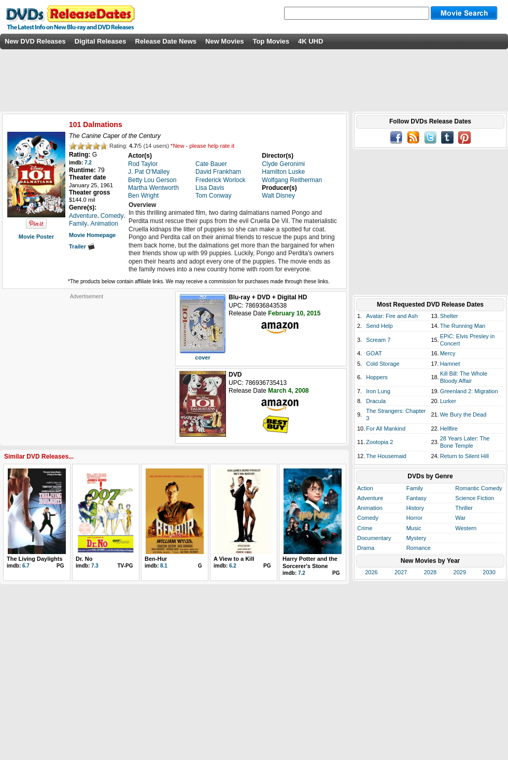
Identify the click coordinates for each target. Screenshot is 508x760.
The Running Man (462, 326)
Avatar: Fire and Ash (391, 316)
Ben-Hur (156, 559)
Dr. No (84, 559)
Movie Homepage (92, 235)
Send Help (379, 326)
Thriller (464, 508)
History (415, 508)
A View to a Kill (234, 559)
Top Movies (270, 41)
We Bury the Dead (463, 414)
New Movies (224, 41)
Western (465, 528)
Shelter (449, 316)
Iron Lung (378, 391)
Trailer (82, 246)
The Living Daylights (35, 559)
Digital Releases (100, 41)
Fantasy (416, 498)
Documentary (374, 538)
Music (413, 528)
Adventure (370, 498)
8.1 (163, 566)
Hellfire (449, 428)
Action (365, 488)
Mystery (416, 538)
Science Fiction (474, 498)
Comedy (367, 518)
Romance (418, 548)
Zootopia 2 (379, 442)
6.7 (26, 566)
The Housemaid (386, 456)
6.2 (232, 566)
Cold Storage (382, 364)
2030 (489, 572)
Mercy (448, 353)
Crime (364, 528)
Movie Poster (36, 236)
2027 (400, 572)
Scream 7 (378, 340)
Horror (414, 518)
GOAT (374, 353)
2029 (460, 572)
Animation (370, 508)
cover (202, 357)
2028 (430, 572)
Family (414, 488)
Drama (365, 548)
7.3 (94, 566)
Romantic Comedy (478, 488)
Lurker (448, 401)
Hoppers (377, 377)
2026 (371, 572)
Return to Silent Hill (464, 456)
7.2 (88, 162)
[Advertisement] (86, 365)
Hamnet (450, 364)
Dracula (376, 401)
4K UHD (310, 41)
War (460, 518)
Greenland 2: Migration (469, 391)
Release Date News (166, 41)
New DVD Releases (35, 41)
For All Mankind (385, 428)
